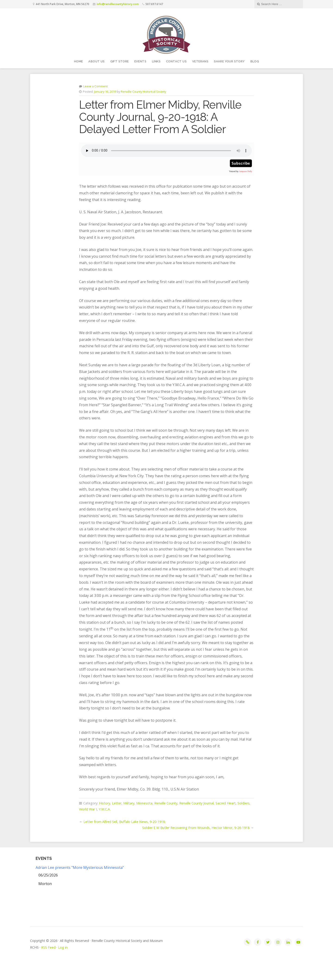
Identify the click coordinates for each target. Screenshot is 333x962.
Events (140, 61)
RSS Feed (48, 947)
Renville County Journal (196, 803)
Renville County (165, 803)
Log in (63, 947)
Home (78, 61)
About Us (96, 61)
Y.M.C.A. (105, 809)
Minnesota (144, 803)
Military (128, 803)
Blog (254, 61)
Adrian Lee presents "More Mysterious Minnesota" (80, 867)
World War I (88, 809)
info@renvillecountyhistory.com (118, 4)
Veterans (200, 61)
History (104, 803)
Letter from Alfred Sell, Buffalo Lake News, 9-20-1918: (124, 821)
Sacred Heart (226, 803)
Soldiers (243, 803)
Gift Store (119, 61)
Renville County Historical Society (143, 91)
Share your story (229, 61)
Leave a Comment (95, 86)
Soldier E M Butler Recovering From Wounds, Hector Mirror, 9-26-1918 (196, 827)
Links (156, 61)
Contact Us (176, 61)
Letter (116, 803)
